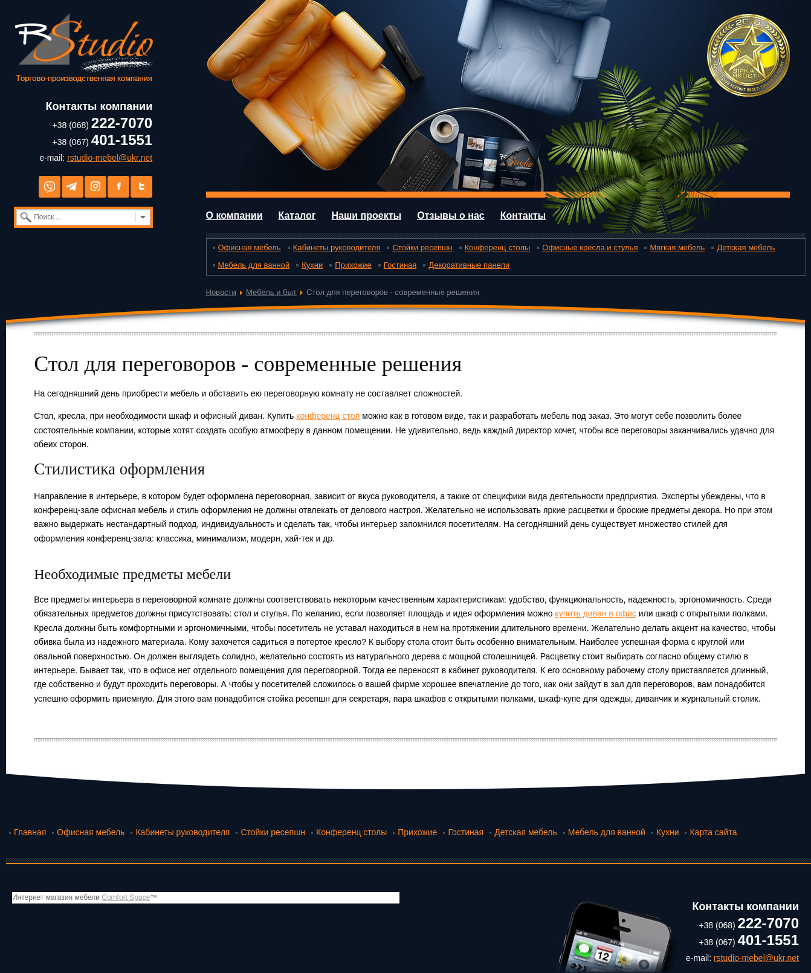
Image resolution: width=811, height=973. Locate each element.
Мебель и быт (271, 292)
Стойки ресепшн (422, 247)
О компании (234, 215)
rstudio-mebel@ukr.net (109, 158)
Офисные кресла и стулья (590, 247)
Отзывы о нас (451, 215)
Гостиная (400, 265)
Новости (221, 292)
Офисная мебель (249, 247)
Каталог (296, 215)
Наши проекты (366, 215)
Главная (30, 832)
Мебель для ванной (254, 265)
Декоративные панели (468, 265)
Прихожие (353, 265)
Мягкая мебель (677, 247)
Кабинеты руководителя (337, 247)
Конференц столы (498, 247)
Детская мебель (746, 247)
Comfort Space (126, 897)
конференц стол (328, 416)
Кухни (312, 265)
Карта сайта (713, 832)
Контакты (523, 215)
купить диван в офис (595, 613)
